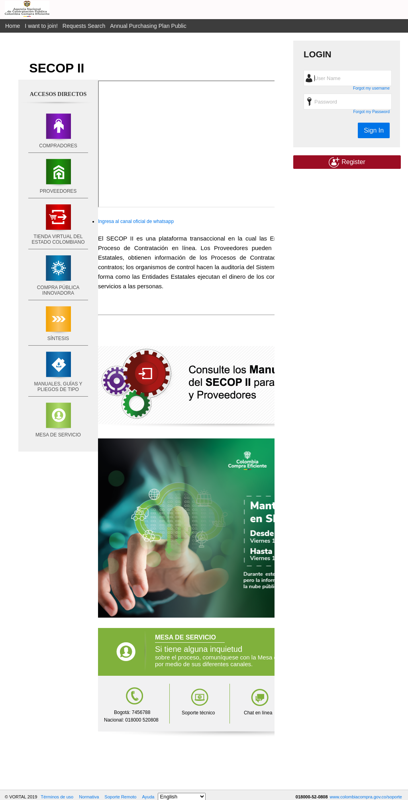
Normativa (89, 796)
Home (12, 26)
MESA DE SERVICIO (58, 435)
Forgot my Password (371, 112)
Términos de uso (57, 796)
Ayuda (148, 796)
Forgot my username (371, 88)
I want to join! (41, 26)
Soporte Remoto (120, 796)
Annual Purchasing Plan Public (148, 26)
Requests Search (84, 26)
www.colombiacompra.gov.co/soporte (366, 796)
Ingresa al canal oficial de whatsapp (136, 221)
